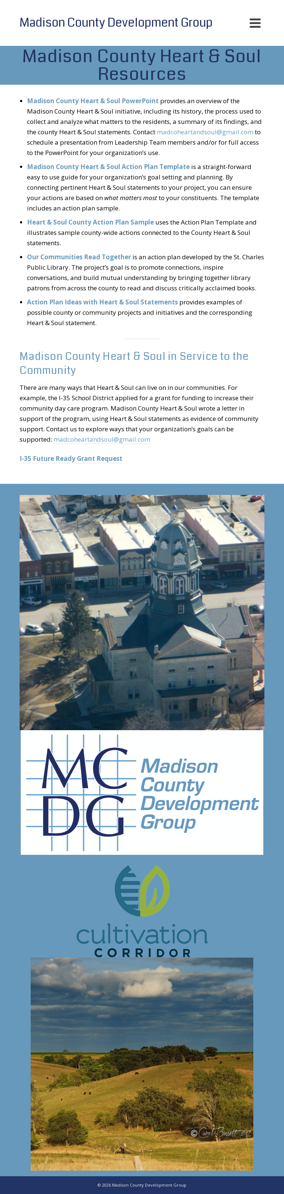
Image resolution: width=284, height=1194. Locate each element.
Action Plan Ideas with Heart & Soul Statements (102, 302)
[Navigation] (255, 23)
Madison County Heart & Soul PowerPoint (93, 101)
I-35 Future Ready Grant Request (71, 458)
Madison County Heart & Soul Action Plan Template (108, 166)
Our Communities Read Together (79, 257)
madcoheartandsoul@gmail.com (205, 132)
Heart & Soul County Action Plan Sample (90, 222)
